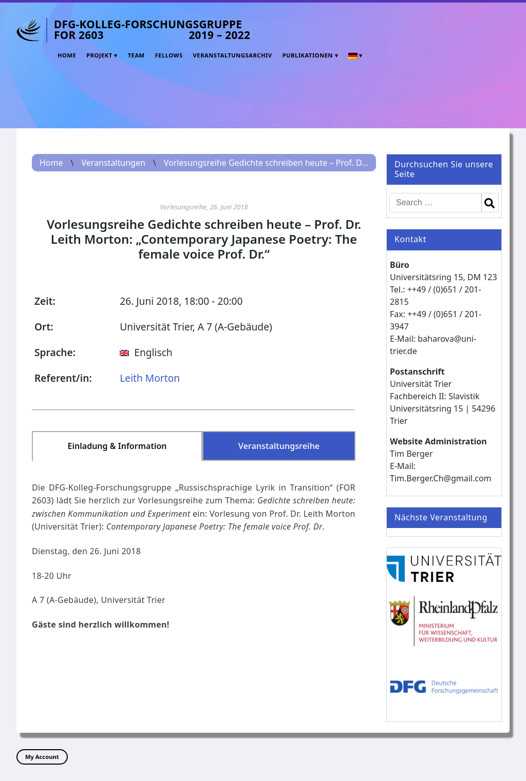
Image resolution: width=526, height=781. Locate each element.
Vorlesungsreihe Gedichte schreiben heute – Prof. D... (266, 162)
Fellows (169, 55)
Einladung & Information (117, 446)
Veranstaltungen (113, 162)
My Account (42, 756)
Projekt (99, 55)
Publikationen (308, 55)
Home (67, 55)
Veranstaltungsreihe (279, 446)
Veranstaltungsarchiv (232, 55)
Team (136, 55)
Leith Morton (150, 378)
